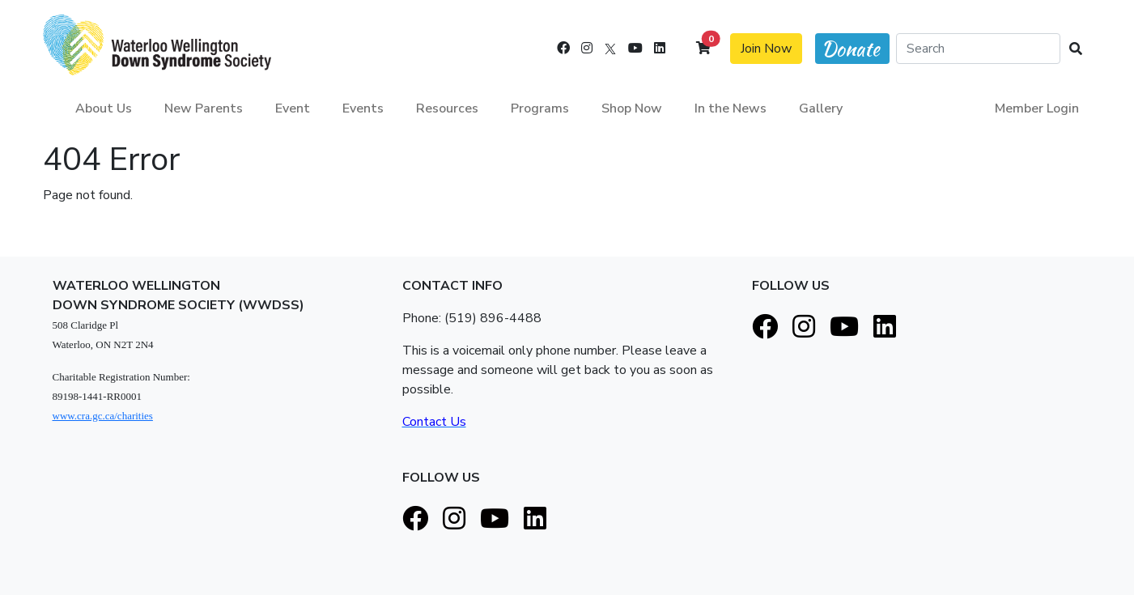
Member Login (1037, 108)
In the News (730, 108)
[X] (610, 48)
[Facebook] (563, 48)
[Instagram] (586, 48)
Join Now (766, 48)
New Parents (203, 108)
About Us (103, 108)
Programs (540, 108)
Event (292, 108)
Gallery (821, 108)
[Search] (978, 48)
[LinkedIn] (659, 48)
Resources (447, 108)
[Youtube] (635, 48)
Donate (851, 49)
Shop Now (631, 108)
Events (363, 108)
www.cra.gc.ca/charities (103, 416)
